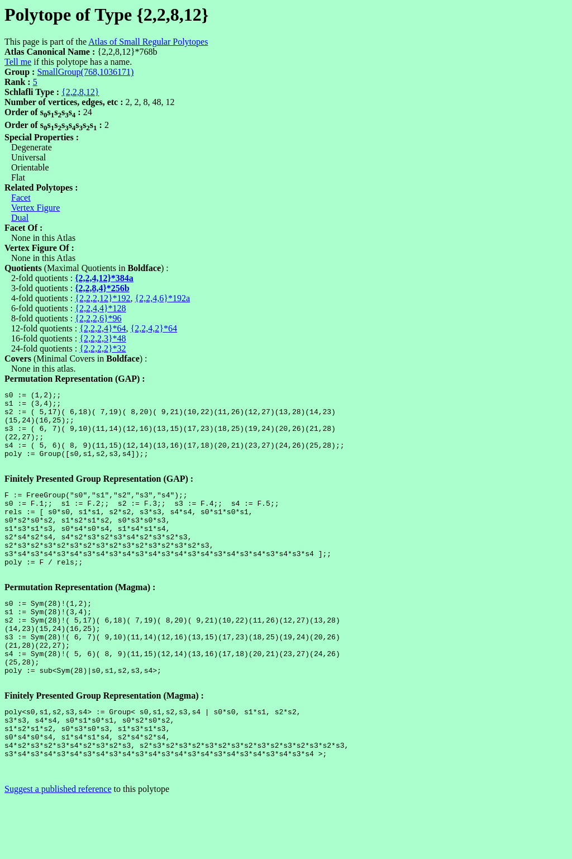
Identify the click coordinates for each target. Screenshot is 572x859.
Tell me (17, 62)
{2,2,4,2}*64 (154, 328)
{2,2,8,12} (80, 92)
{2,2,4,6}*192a (162, 298)
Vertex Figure (35, 207)
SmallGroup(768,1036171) (85, 72)
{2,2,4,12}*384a (104, 278)
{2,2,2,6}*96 (98, 318)
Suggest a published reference (57, 849)
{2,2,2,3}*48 (102, 338)
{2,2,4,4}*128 (100, 308)
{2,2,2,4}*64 (102, 328)
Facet (21, 197)
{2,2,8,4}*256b (102, 288)
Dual (19, 217)
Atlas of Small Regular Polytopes (148, 41)
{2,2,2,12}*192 (102, 298)
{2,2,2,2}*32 (102, 348)
